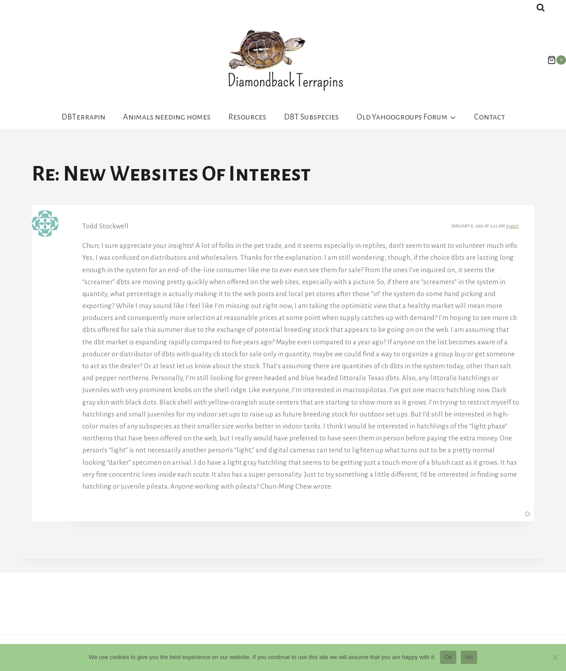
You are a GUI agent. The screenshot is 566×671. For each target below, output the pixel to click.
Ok (448, 657)
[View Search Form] (540, 7)
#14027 (512, 226)
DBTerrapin (83, 116)
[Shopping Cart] (552, 60)
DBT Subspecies (311, 116)
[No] (555, 657)
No (469, 657)
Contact (489, 116)
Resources (247, 116)
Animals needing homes (166, 116)
